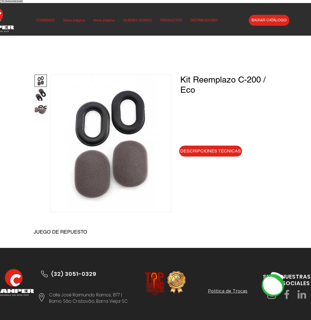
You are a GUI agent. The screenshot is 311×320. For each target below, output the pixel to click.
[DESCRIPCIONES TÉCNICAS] (210, 151)
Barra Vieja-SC (112, 301)
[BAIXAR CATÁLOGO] (269, 20)
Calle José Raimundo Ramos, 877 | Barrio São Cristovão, (85, 298)
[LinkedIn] (302, 294)
